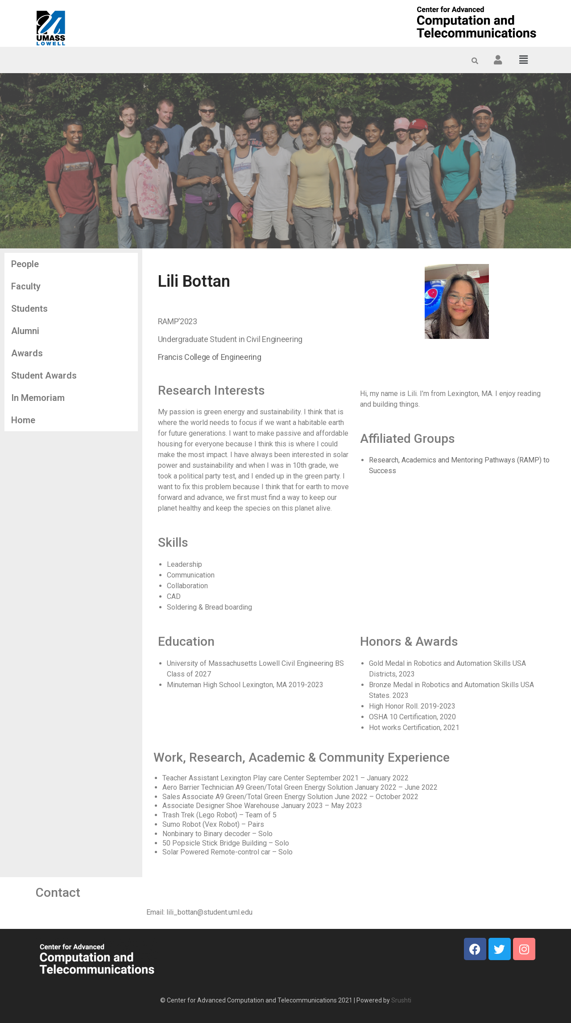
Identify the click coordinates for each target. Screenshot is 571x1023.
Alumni (25, 331)
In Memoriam (38, 397)
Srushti (401, 1000)
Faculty (26, 286)
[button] (523, 59)
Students (29, 308)
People (25, 264)
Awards (27, 353)
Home (23, 420)
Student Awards (44, 375)
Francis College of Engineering (209, 357)
